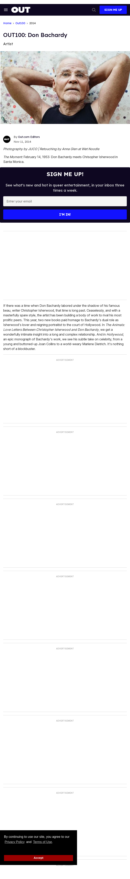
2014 (32, 23)
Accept (38, 857)
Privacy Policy (15, 842)
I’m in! (65, 214)
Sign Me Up (113, 10)
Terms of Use (42, 842)
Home (7, 23)
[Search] (93, 9)
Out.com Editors (29, 137)
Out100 (20, 23)
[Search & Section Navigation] (5, 9)
